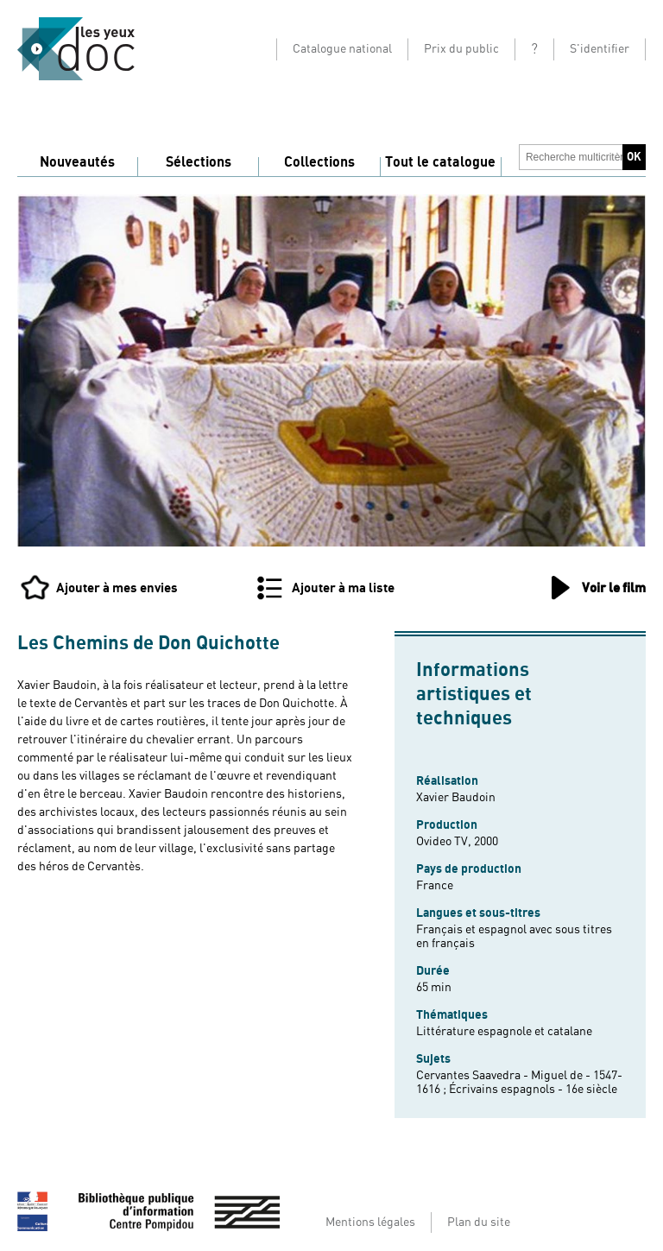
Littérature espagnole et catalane (504, 1032)
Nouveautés (77, 162)
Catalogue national (342, 49)
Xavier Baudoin (456, 798)
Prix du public (461, 49)
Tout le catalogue (440, 162)
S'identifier (599, 49)
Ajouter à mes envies (117, 588)
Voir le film (614, 588)
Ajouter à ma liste (343, 588)
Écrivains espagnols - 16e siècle (533, 1090)
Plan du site (478, 1222)
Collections (319, 162)
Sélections (198, 162)
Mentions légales (370, 1222)
